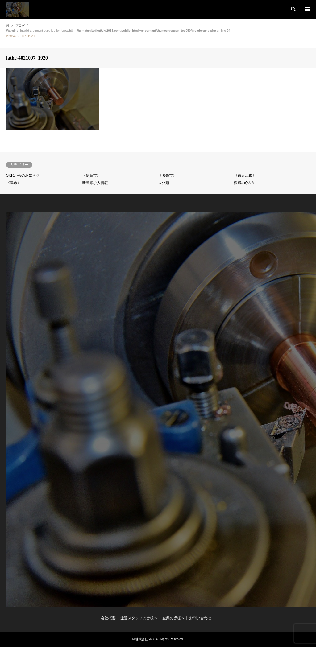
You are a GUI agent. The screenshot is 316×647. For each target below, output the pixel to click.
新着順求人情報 (95, 183)
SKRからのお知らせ (23, 175)
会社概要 (108, 618)
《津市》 (13, 183)
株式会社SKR (144, 639)
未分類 (163, 183)
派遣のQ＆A (244, 183)
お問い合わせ (200, 618)
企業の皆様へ (173, 618)
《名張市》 (167, 175)
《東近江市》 (245, 175)
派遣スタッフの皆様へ (138, 618)
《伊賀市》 (91, 175)
